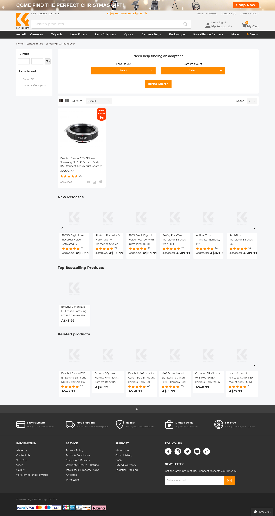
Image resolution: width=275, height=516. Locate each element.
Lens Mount (27, 71)
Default (92, 101)
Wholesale (72, 480)
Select (123, 70)
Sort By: (77, 101)
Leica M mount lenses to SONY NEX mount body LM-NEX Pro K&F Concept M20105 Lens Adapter (242, 378)
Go (48, 61)
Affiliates (71, 475)
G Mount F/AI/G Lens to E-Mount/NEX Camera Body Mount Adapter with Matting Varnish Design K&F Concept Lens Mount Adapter (208, 378)
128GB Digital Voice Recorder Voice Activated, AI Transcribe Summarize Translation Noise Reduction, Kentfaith (74, 240)
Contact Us (23, 455)
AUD (249, 14)
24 (250, 101)
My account (122, 450)
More (235, 34)
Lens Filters (78, 34)
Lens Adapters (105, 34)
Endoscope (177, 34)
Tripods (56, 34)
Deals (252, 34)
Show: (240, 101)
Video (19, 465)
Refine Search (158, 83)
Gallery (20, 470)
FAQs (118, 460)
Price (24, 54)
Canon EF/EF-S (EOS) (34, 86)
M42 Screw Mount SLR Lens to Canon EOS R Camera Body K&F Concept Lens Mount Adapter (174, 378)
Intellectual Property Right (82, 470)
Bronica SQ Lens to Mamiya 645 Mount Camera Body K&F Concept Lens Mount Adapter (107, 378)
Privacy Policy (74, 450)
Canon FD (28, 79)
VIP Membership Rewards (32, 475)
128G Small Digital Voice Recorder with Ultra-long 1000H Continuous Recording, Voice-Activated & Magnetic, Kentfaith (141, 240)
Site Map (21, 460)
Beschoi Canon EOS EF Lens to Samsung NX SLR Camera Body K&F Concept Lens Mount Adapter (81, 162)
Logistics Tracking (126, 470)
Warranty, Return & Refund (82, 465)
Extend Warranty (125, 465)
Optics (128, 34)
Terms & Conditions (78, 455)
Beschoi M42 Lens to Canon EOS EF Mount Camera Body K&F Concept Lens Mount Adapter (141, 378)
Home (20, 44)
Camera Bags (151, 34)
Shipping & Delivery (78, 460)
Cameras (36, 34)
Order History (123, 455)
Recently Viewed (207, 13)
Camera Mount (193, 64)
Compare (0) (228, 13)
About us (21, 450)
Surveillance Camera (208, 34)
